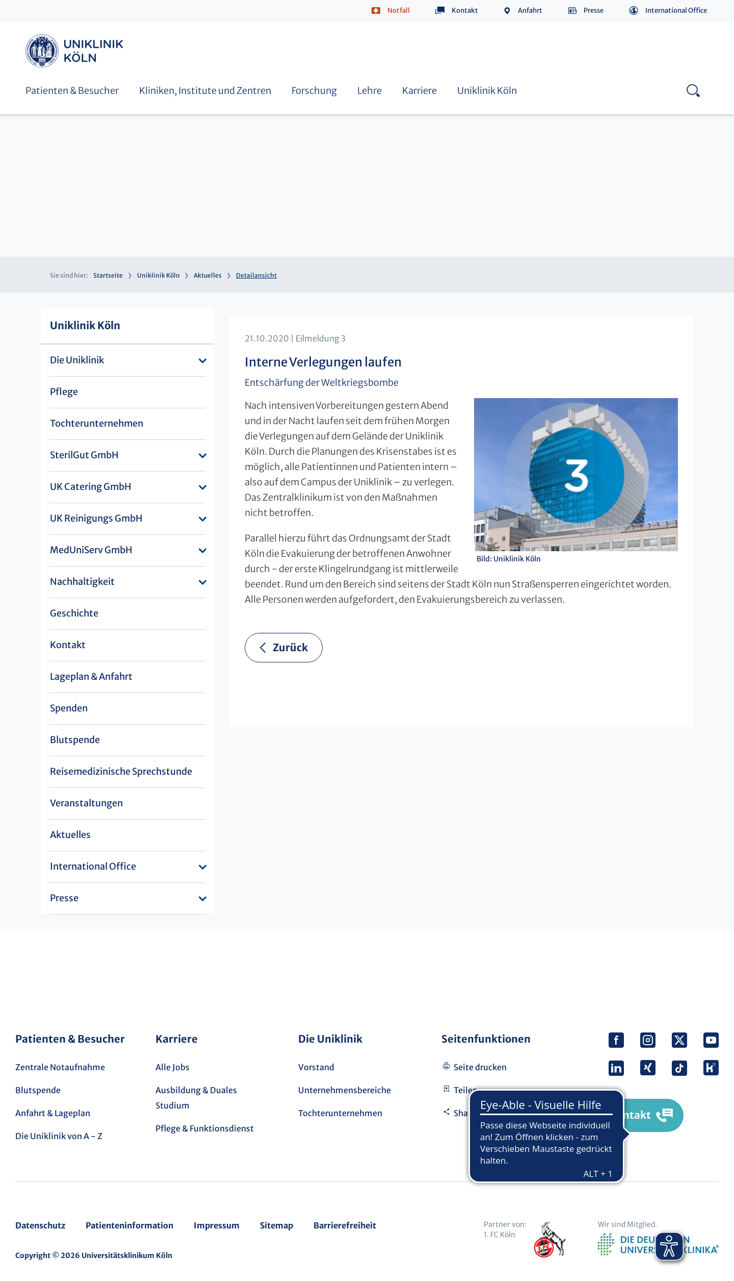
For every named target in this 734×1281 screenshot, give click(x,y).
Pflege (64, 392)
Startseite (108, 275)
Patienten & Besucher (72, 90)
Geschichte (74, 613)
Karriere (419, 90)
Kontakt (465, 10)
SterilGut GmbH (84, 455)
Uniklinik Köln (75, 50)
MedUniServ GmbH (91, 550)
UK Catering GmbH (91, 486)
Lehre (369, 90)
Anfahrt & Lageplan (52, 1113)
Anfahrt (530, 10)
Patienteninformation (129, 1225)
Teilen (466, 1090)
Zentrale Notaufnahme (60, 1067)
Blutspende (75, 740)
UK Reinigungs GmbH (96, 518)
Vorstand (316, 1067)
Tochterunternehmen (96, 423)
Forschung (314, 90)
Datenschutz (40, 1225)
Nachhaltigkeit (82, 581)
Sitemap (276, 1225)
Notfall (398, 10)
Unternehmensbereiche (344, 1090)
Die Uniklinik (77, 360)
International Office (676, 10)
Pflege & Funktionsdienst (204, 1128)
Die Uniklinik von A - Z (58, 1136)
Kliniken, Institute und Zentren (205, 90)
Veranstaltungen (86, 803)
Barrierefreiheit (344, 1225)
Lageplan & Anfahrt (91, 676)
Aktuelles (208, 275)
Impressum (217, 1225)
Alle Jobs (172, 1067)
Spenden (69, 708)
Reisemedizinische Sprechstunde (121, 771)
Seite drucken (480, 1067)
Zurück (290, 647)
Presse (594, 10)
